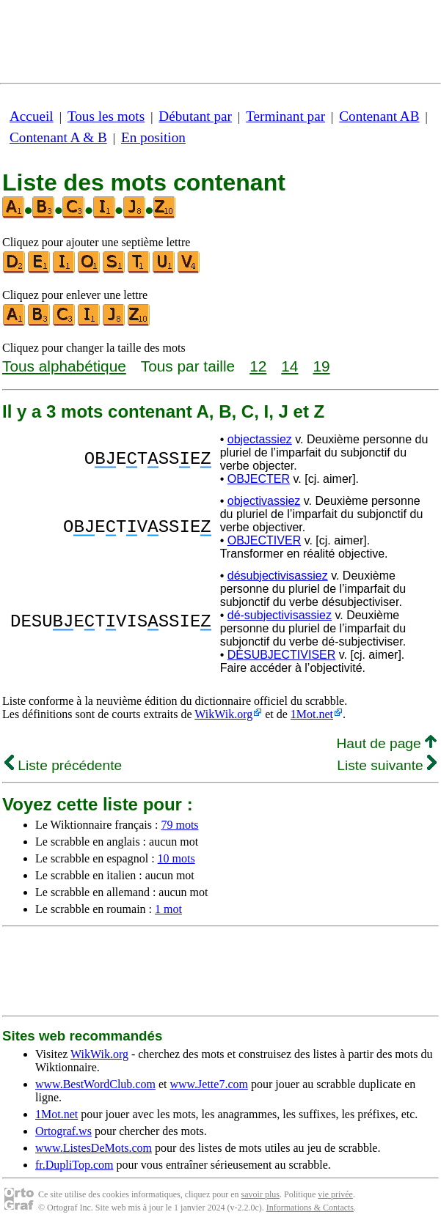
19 (321, 366)
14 (289, 366)
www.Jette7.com (209, 1084)
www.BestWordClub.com (95, 1084)
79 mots (179, 824)
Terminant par (285, 116)
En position (153, 137)
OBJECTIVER (264, 540)
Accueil (32, 116)
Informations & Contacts (310, 1207)
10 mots (176, 858)
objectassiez (259, 439)
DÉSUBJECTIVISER (281, 654)
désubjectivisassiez (277, 575)
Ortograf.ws (63, 1131)
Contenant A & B (58, 137)
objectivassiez (264, 501)
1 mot (168, 909)
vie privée (335, 1194)
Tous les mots (106, 116)
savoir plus (260, 1194)
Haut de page (386, 743)
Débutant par (195, 116)
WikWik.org (223, 714)
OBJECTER (258, 479)
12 (257, 366)
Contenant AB (379, 116)
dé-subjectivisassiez (279, 615)
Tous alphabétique (64, 366)
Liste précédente (63, 765)
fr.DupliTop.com (74, 1164)
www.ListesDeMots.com (93, 1148)
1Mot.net (312, 714)
